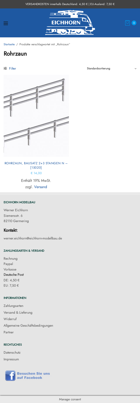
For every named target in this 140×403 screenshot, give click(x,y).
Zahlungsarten (13, 305)
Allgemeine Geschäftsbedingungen (28, 325)
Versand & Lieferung (18, 312)
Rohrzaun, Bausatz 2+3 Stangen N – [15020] (36, 165)
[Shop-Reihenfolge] (111, 68)
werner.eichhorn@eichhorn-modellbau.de (33, 238)
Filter (10, 68)
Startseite (9, 44)
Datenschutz (12, 352)
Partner (9, 332)
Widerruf (10, 319)
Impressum (11, 359)
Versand (40, 187)
